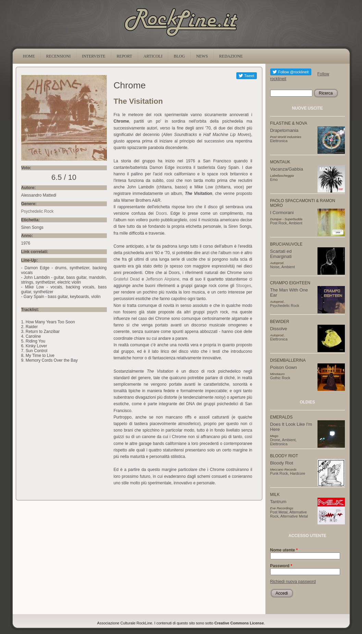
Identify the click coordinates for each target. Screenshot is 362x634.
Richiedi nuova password (293, 581)
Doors (161, 213)
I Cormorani (282, 212)
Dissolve (278, 328)
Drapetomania (284, 130)
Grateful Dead (127, 279)
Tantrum (278, 501)
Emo (274, 179)
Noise (275, 267)
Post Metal (279, 512)
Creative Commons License (239, 623)
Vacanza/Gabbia (286, 169)
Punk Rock (279, 473)
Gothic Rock (280, 378)
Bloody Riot (281, 462)
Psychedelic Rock (37, 211)
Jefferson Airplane (162, 279)
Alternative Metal (294, 516)
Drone (275, 440)
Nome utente (284, 550)
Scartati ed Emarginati (281, 254)
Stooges (243, 285)
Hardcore (297, 473)
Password (281, 565)
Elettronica (279, 141)
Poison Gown (283, 367)
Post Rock (278, 223)
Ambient (295, 223)
